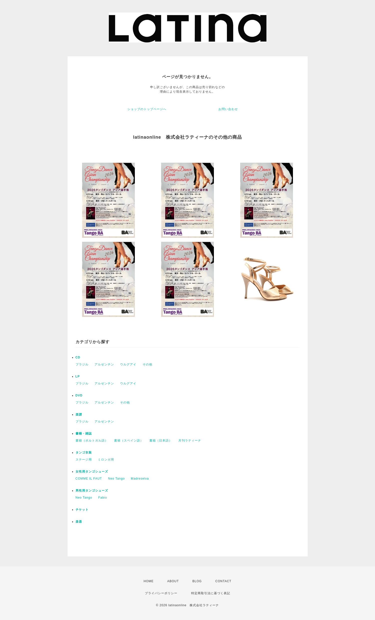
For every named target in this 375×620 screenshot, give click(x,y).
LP (78, 376)
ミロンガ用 (106, 459)
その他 (147, 364)
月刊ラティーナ (189, 440)
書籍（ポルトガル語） (92, 440)
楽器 (79, 521)
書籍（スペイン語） (128, 440)
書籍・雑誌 (84, 433)
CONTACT (223, 581)
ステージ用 (84, 459)
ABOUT (173, 581)
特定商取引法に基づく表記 (210, 593)
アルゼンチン (104, 364)
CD (78, 357)
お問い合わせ (228, 109)
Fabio (102, 497)
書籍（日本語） (160, 440)
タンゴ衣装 (84, 452)
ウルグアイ (128, 364)
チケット (82, 509)
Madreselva (140, 478)
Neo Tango (116, 478)
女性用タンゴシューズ (92, 471)
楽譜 (79, 414)
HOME (149, 581)
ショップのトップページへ (146, 109)
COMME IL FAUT (89, 478)
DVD (79, 395)
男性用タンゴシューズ (92, 490)
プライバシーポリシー (161, 593)
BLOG (197, 581)
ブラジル (82, 364)
